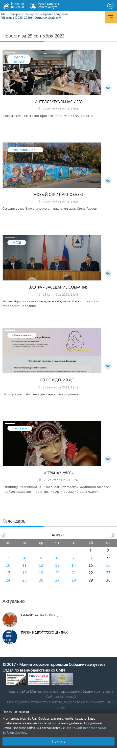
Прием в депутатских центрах (44, 632)
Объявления (21, 335)
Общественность (25, 149)
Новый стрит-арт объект (59, 194)
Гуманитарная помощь (40, 615)
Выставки (19, 428)
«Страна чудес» (58, 472)
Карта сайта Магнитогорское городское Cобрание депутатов (61, 691)
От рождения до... (58, 379)
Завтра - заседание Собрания (58, 287)
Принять (58, 741)
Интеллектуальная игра (58, 101)
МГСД (16, 242)
